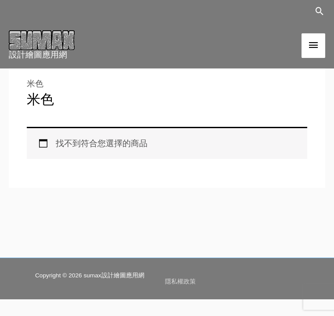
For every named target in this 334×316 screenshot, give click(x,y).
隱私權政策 (180, 281)
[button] (319, 11)
